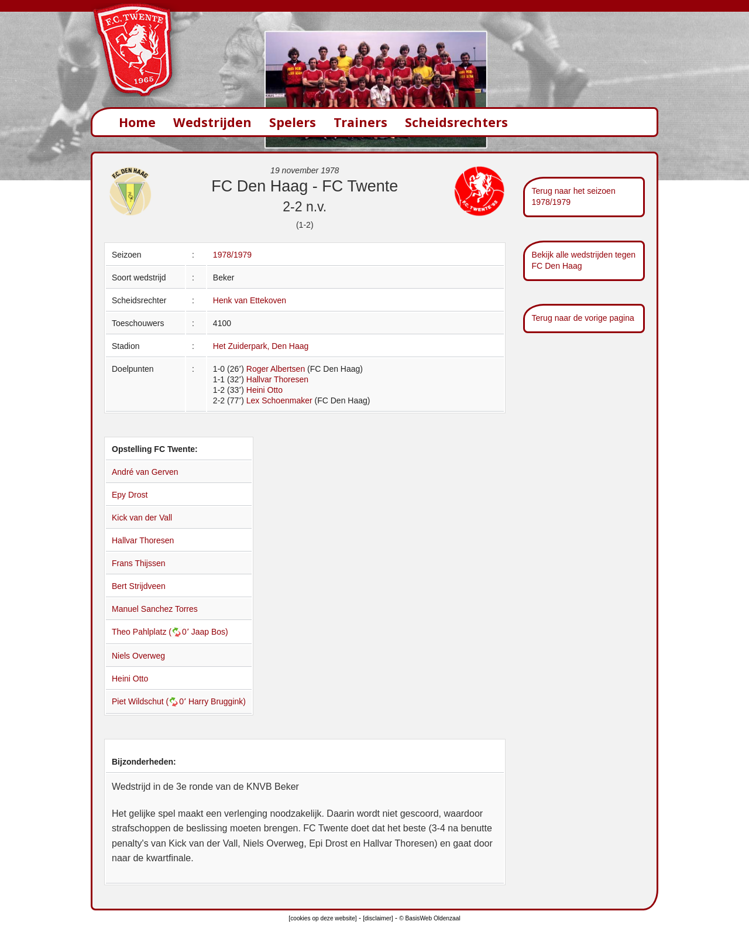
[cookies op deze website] (322, 918)
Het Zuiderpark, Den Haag (260, 346)
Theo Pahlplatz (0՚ (151, 631)
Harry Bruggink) (217, 701)
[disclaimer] (378, 918)
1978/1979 (232, 254)
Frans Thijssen (139, 563)
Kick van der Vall (142, 517)
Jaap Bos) (209, 631)
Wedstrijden (212, 122)
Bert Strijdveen (139, 586)
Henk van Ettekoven (249, 300)
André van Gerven (145, 472)
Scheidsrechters (456, 122)
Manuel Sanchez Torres (155, 609)
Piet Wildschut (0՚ (150, 701)
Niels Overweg (138, 655)
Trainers (360, 122)
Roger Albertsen (275, 369)
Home (137, 122)
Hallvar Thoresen (277, 379)
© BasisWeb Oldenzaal (429, 918)
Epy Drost (129, 494)
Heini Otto (264, 390)
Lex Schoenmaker (279, 400)
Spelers (292, 122)
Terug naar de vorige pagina (583, 318)
